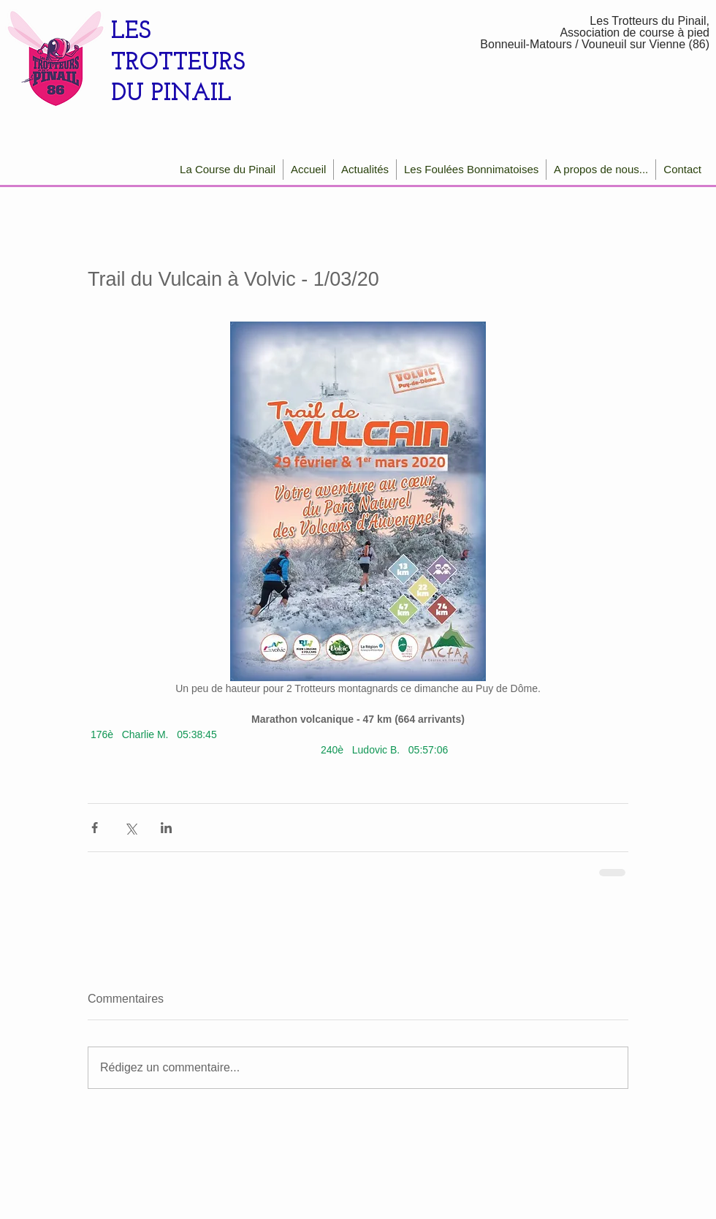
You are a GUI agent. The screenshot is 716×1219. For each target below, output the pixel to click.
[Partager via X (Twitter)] (130, 828)
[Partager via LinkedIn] (166, 828)
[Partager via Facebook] (95, 828)
